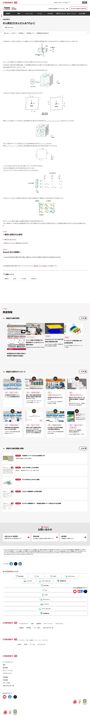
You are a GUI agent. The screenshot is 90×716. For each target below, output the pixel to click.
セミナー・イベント (71, 13)
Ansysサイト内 (57, 2)
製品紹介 (8, 13)
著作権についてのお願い (40, 266)
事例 (19, 13)
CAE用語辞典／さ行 (30, 33)
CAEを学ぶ (50, 13)
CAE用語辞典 (20, 33)
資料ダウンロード (60, 13)
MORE (82, 318)
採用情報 (28, 628)
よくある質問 (82, 13)
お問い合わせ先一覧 (48, 628)
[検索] (75, 2)
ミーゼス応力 (23, 278)
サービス (40, 13)
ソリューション (29, 13)
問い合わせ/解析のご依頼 (77, 8)
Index (2, 15)
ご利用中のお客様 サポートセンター (56, 8)
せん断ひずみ (33, 278)
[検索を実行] (84, 2)
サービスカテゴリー (23, 623)
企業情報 (21, 628)
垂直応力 (7, 278)
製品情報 (38, 623)
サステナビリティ (59, 623)
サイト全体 (64, 2)
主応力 (14, 278)
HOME (7, 33)
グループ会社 (37, 628)
